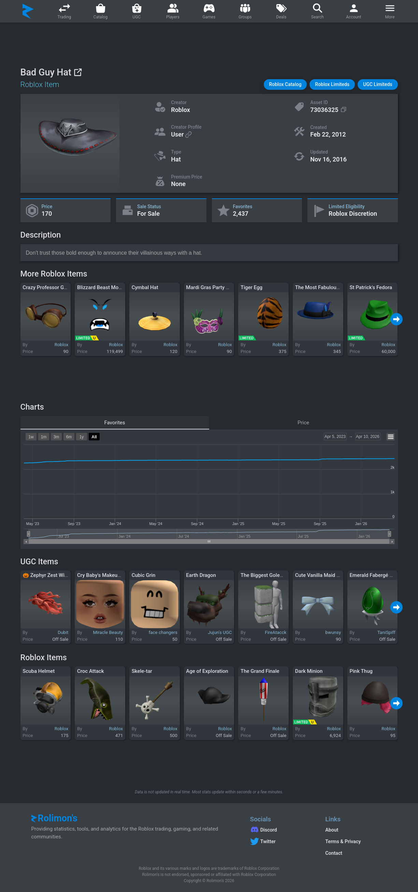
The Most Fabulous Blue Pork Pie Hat (337, 287)
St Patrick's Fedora (370, 287)
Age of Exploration (207, 671)
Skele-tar (142, 671)
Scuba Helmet (39, 671)
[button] (285, 84)
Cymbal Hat (145, 287)
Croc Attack (90, 671)
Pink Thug (360, 671)
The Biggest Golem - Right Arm (276, 575)
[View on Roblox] (77, 72)
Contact (333, 853)
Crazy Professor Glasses (50, 287)
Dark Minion (309, 671)
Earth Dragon (201, 575)
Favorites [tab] (114, 423)
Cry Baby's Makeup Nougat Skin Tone (119, 575)
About (331, 830)
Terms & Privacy (343, 841)
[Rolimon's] (28, 11)
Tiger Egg (251, 287)
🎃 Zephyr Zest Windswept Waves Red (66, 575)
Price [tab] (303, 423)
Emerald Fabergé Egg (373, 575)
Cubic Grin (144, 575)
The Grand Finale (260, 671)
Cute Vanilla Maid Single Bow (328, 575)
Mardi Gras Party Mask (212, 287)
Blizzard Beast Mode (100, 287)
